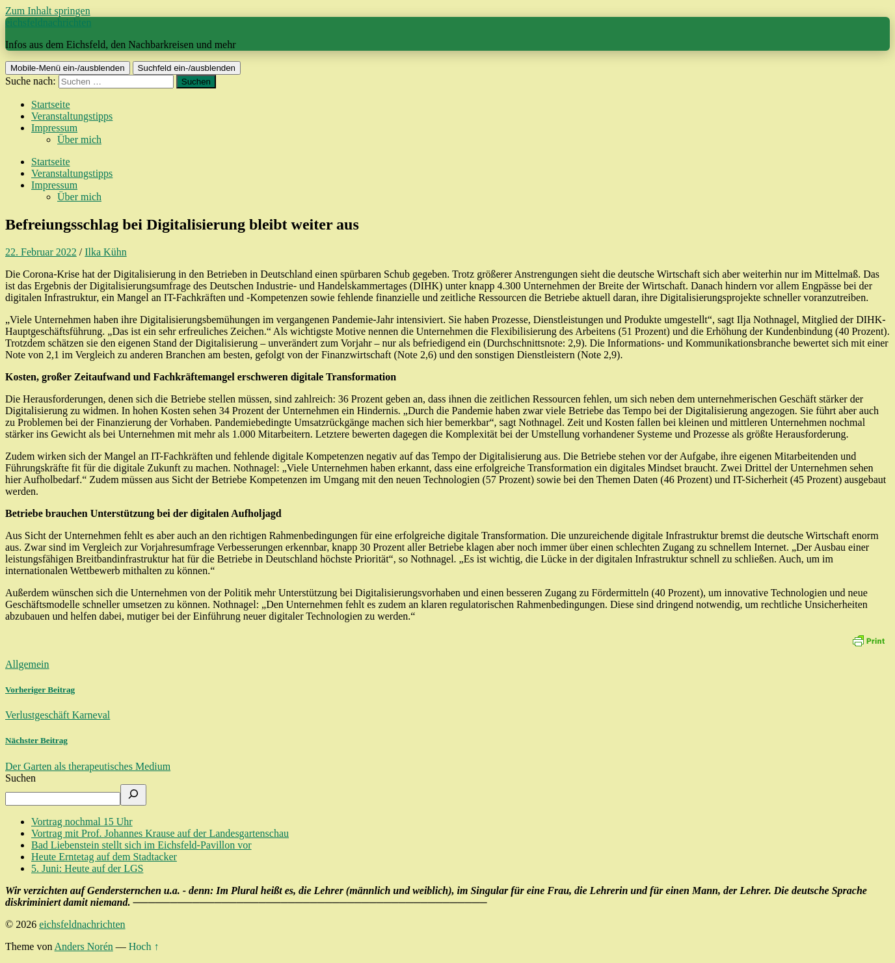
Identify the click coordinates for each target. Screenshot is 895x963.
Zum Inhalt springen (47, 10)
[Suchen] (133, 795)
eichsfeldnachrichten (48, 22)
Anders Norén (84, 946)
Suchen (20, 778)
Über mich (79, 139)
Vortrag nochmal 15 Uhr (82, 821)
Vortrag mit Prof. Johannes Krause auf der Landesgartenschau (160, 833)
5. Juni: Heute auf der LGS (87, 868)
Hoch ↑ (144, 946)
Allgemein (27, 664)
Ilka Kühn (105, 251)
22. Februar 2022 (41, 251)
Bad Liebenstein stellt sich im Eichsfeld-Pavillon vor (141, 845)
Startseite (50, 104)
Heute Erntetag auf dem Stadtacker (104, 856)
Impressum (54, 127)
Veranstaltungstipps (72, 116)
